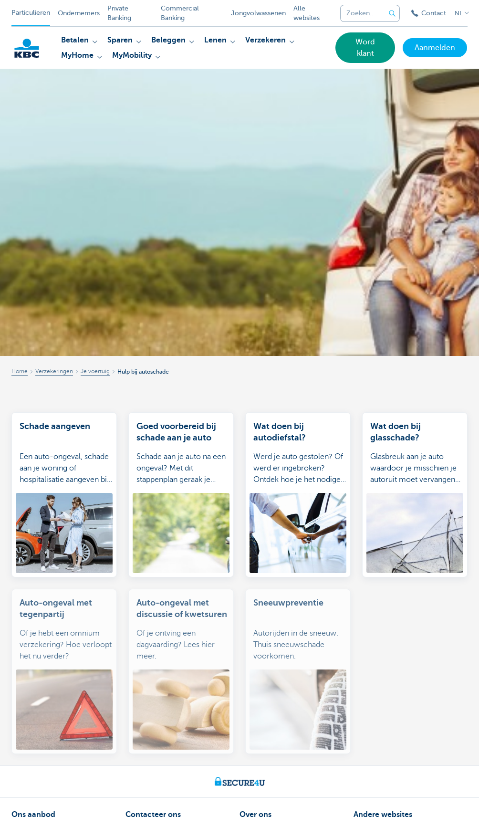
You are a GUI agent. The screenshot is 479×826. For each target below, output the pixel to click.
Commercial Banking (180, 13)
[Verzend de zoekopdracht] (392, 13)
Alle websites (306, 13)
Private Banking (119, 13)
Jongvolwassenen (258, 13)
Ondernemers (79, 13)
